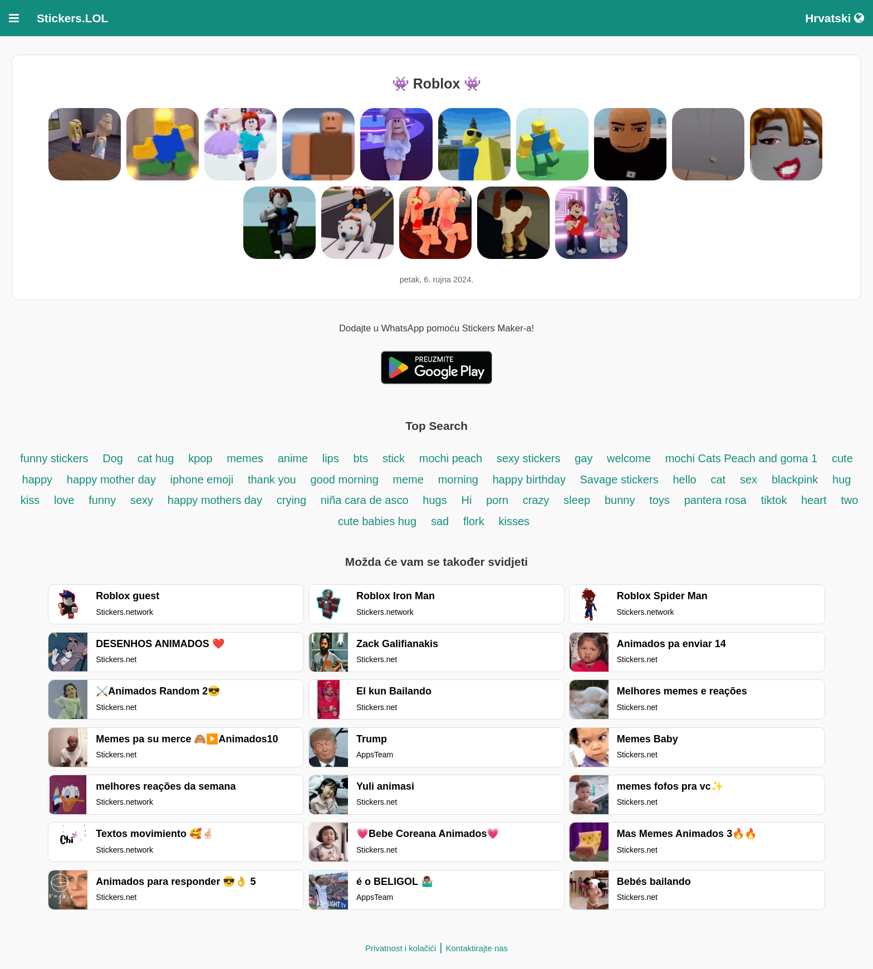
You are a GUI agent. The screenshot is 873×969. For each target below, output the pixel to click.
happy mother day (111, 479)
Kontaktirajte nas (476, 948)
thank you (272, 479)
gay (585, 458)
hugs (435, 500)
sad (440, 521)
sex (748, 479)
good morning (345, 479)
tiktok (775, 500)
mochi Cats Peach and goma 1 (741, 458)
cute (842, 458)
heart (815, 500)
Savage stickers (619, 479)
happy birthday (531, 479)
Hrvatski (834, 18)
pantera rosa (715, 500)
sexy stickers (528, 458)
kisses (514, 521)
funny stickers (54, 458)
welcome (629, 458)
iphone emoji (201, 479)
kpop (200, 458)
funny (102, 500)
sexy (141, 500)
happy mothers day (215, 500)
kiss (30, 500)
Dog (112, 458)
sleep (576, 500)
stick (393, 458)
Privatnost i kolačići (400, 948)
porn (499, 500)
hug (841, 479)
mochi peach (450, 458)
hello (684, 479)
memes (245, 458)
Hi (466, 500)
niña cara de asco (365, 500)
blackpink (795, 479)
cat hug (156, 458)
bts (360, 458)
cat (718, 479)
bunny (620, 500)
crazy (536, 500)
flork (473, 521)
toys (659, 500)
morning (458, 479)
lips (330, 458)
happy (37, 479)
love (65, 500)
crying (293, 500)
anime (294, 458)
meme (408, 479)
